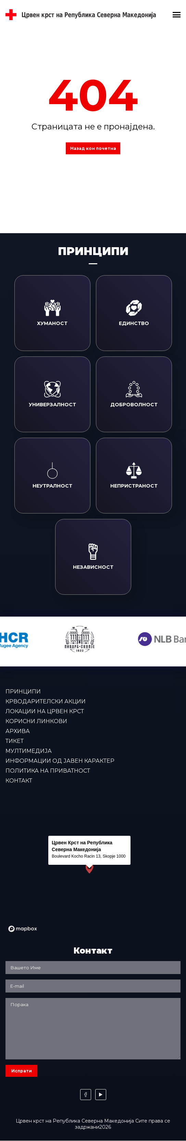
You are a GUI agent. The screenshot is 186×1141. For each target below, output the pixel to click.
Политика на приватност (47, 770)
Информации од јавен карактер (59, 761)
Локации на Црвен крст (44, 711)
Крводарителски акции (45, 701)
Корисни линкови (36, 721)
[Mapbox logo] (23, 929)
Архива (17, 731)
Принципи (23, 691)
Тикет (14, 741)
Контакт (18, 780)
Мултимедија (28, 751)
